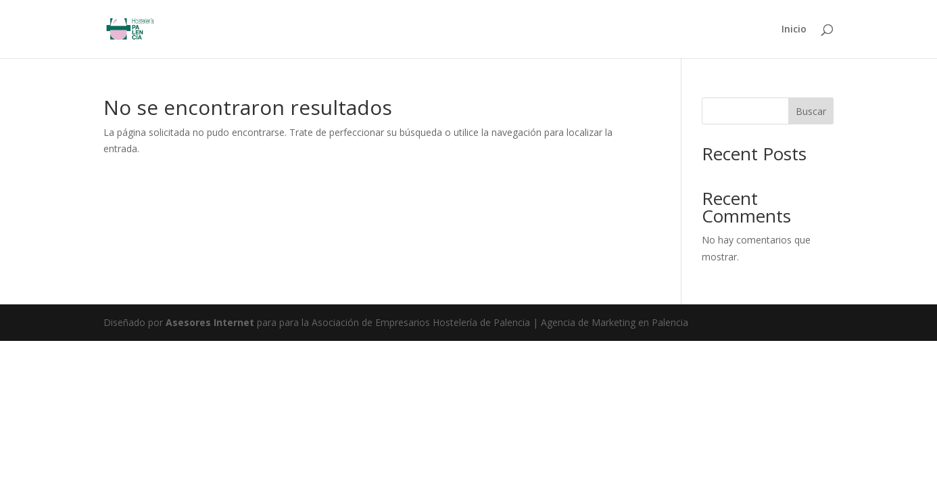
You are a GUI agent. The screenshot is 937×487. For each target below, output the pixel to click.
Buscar (811, 111)
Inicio (794, 29)
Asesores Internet (210, 322)
